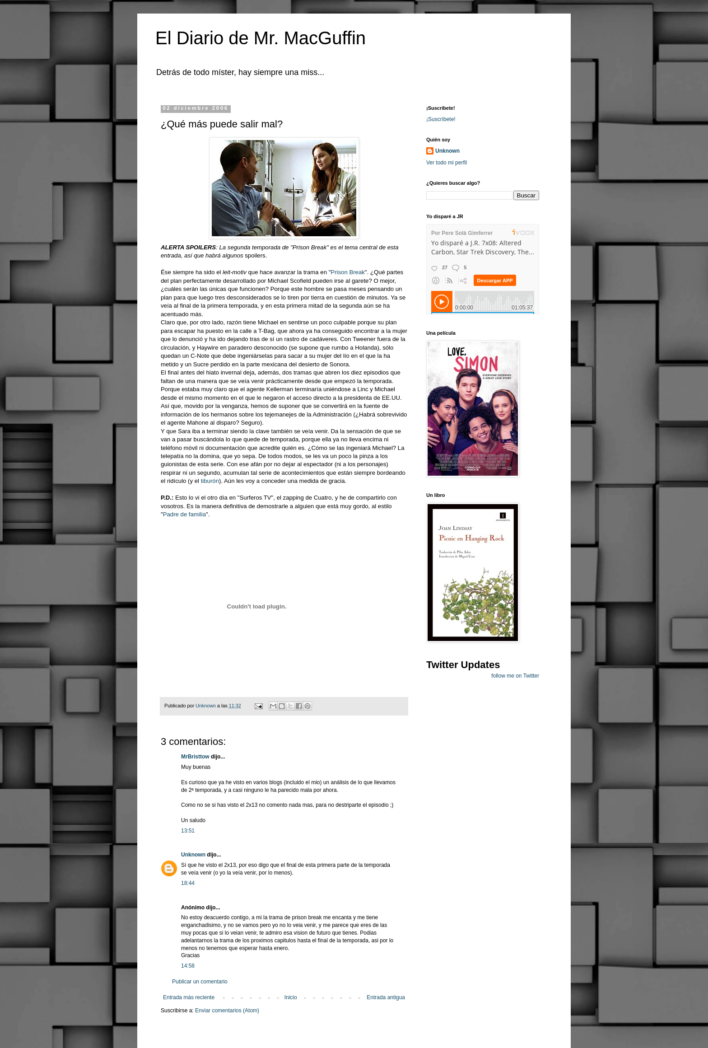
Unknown (193, 855)
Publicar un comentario (200, 981)
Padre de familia (184, 514)
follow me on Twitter (515, 676)
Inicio (290, 997)
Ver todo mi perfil (446, 162)
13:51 (188, 831)
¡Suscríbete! (441, 119)
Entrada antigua (386, 997)
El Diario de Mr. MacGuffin (260, 38)
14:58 (188, 966)
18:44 (188, 883)
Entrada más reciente (188, 997)
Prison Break (348, 272)
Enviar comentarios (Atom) (227, 1010)
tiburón (210, 480)
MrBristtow (195, 756)
